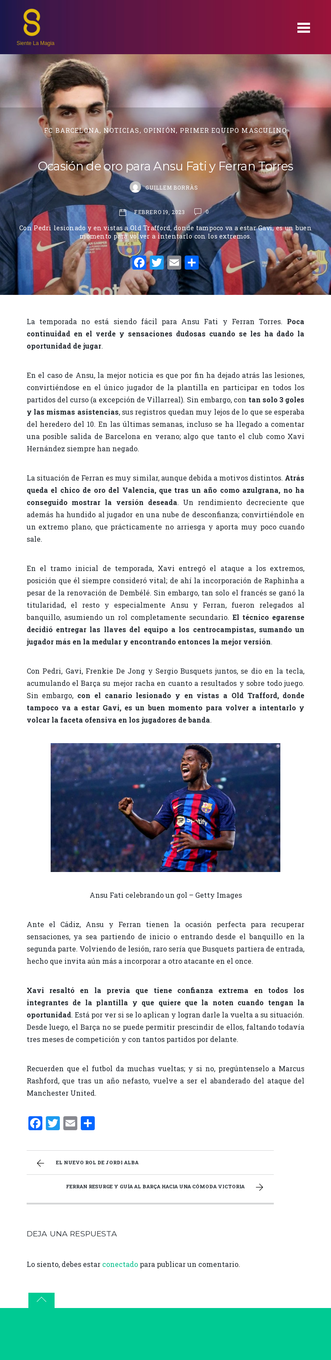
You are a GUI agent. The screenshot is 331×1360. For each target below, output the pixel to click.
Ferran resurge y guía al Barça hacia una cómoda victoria (166, 1187)
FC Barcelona (72, 130)
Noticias (121, 130)
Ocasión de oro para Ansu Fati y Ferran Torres (165, 166)
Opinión (160, 130)
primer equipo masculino (233, 130)
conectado (120, 1264)
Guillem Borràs (171, 187)
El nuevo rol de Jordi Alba (86, 1163)
